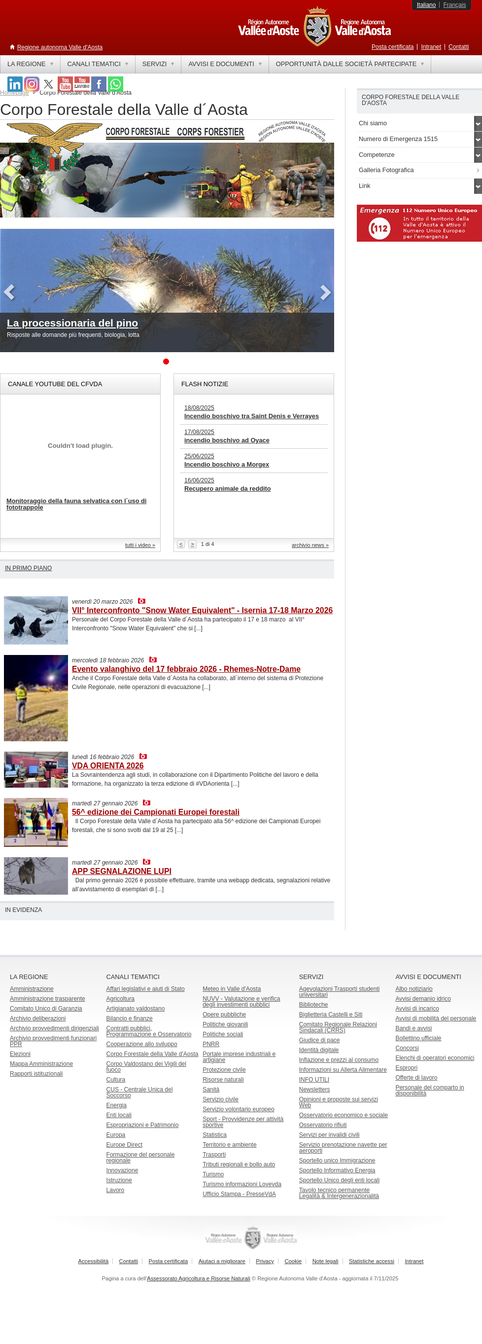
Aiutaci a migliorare (222, 1261)
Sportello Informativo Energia (337, 1170)
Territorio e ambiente (229, 1144)
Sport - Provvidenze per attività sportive (243, 1122)
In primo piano (28, 568)
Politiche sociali (223, 1034)
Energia (116, 1105)
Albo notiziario (413, 988)
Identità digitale (319, 1050)
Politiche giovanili (225, 1024)
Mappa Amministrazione (41, 1063)
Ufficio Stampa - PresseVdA (239, 1194)
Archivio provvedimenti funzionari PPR (53, 1041)
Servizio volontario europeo (238, 1109)
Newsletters (314, 1089)
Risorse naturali (223, 1079)
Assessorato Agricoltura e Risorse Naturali (198, 1278)
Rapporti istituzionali (36, 1073)
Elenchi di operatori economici (434, 1057)
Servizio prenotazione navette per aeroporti (343, 1147)
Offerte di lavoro (416, 1077)
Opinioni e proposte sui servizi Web (338, 1102)
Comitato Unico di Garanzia (46, 1008)
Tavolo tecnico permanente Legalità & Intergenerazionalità (339, 1193)
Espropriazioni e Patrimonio (142, 1125)
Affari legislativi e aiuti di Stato (145, 988)
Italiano (426, 4)
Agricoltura (120, 998)
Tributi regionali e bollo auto (239, 1164)
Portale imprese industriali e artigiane (239, 1057)
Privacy (265, 1261)
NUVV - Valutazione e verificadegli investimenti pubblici (241, 1001)
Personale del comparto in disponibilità (429, 1090)
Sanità (211, 1089)
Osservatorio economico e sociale (343, 1115)
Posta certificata (392, 46)
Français (454, 4)
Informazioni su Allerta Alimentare (343, 1069)
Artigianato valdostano (135, 1008)
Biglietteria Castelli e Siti (331, 1014)
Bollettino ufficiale (418, 1038)
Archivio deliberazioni (38, 1018)
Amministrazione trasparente (47, 998)
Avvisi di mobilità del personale (435, 1018)
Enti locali (119, 1115)
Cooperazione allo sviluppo (141, 1044)
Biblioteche (313, 1004)
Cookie (293, 1261)
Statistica (215, 1134)
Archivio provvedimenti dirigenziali (54, 1028)
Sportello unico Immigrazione (337, 1160)
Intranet (431, 46)
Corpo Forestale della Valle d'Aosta (152, 1054)
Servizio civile (221, 1099)
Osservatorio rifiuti (323, 1125)
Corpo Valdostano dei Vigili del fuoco (146, 1066)
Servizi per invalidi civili (329, 1134)
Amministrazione (32, 988)
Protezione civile (224, 1069)
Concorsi (406, 1048)
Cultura (116, 1079)
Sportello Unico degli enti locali (339, 1180)
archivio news (308, 545)
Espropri (406, 1067)
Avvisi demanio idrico (423, 998)
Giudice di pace (319, 1040)
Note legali (325, 1261)
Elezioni (20, 1054)
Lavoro (115, 1190)
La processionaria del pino (72, 322)
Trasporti (214, 1154)
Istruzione (119, 1180)
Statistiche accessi (371, 1261)
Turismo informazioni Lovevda (242, 1184)
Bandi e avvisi (413, 1028)
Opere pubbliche (224, 1014)
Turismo (213, 1174)
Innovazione (122, 1170)
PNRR (211, 1044)
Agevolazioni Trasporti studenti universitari (339, 991)
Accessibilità (93, 1261)
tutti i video (138, 545)
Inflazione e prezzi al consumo (339, 1059)
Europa (116, 1134)
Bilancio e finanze (129, 1018)
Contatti (458, 46)
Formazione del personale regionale (140, 1157)
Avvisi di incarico (417, 1008)
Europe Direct (124, 1144)
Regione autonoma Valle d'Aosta (60, 47)
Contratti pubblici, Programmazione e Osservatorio (149, 1031)
